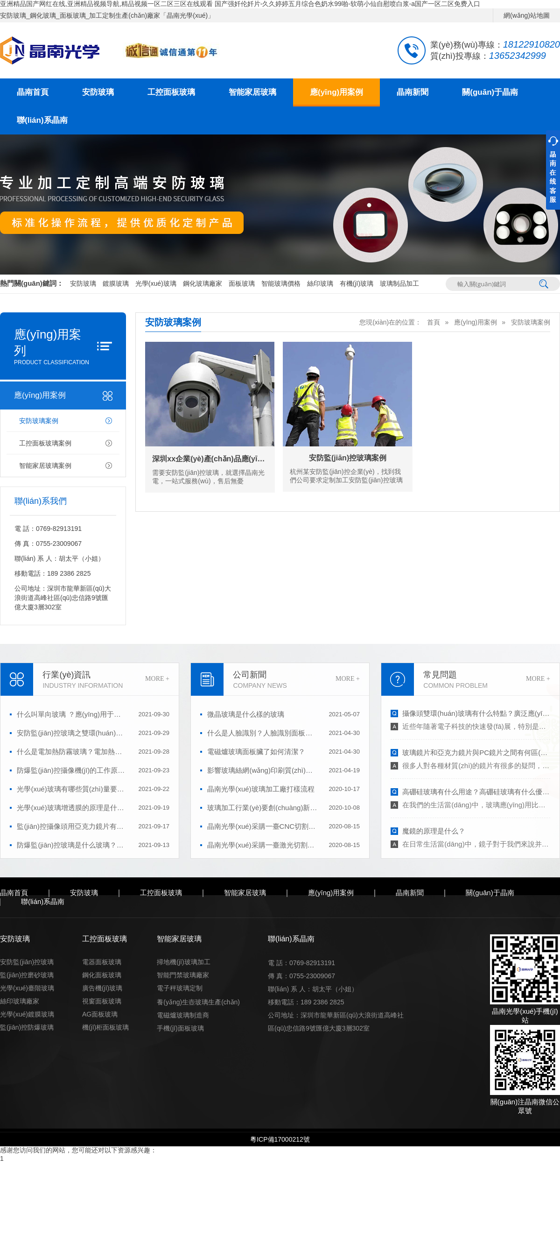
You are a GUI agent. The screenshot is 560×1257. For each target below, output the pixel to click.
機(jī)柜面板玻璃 (105, 1027)
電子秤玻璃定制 (180, 988)
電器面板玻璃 (101, 962)
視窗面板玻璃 (101, 1001)
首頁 (433, 322)
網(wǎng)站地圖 (527, 15)
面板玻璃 (242, 283)
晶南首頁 (33, 92)
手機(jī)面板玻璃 (180, 1028)
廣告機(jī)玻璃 (102, 988)
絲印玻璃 (320, 283)
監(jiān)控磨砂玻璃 (27, 975)
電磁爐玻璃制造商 (183, 1015)
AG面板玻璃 (100, 1014)
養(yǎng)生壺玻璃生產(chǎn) (198, 1002)
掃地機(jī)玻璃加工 (183, 962)
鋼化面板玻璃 (101, 975)
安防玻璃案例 (38, 420)
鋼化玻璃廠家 (202, 283)
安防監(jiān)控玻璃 (27, 962)
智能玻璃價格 (281, 283)
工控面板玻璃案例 (45, 443)
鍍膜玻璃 (116, 283)
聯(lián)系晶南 (42, 120)
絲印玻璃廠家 (19, 1001)
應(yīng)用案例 (336, 92)
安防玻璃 (98, 92)
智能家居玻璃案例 (45, 465)
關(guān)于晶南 (490, 92)
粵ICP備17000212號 (280, 1139)
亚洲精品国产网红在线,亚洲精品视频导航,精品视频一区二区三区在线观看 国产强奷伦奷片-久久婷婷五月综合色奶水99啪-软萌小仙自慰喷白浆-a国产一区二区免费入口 (240, 3)
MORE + (157, 678)
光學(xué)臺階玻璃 (27, 988)
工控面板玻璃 (171, 92)
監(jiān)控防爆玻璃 (27, 1027)
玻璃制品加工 (399, 283)
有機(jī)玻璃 (356, 283)
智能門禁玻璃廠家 (183, 975)
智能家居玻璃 (252, 92)
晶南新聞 (412, 92)
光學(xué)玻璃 (155, 283)
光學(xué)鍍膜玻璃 (27, 1014)
